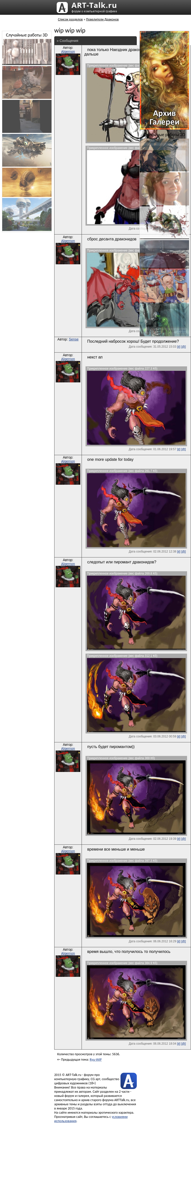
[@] (183, 346)
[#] (178, 346)
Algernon (68, 52)
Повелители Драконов (102, 19)
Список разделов (70, 19)
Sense (74, 339)
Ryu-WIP (96, 1059)
